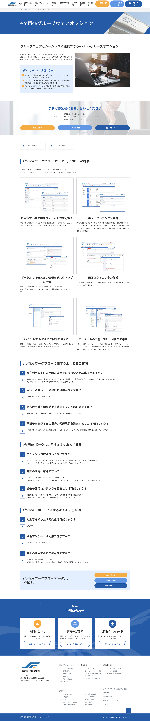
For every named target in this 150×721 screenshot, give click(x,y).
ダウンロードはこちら (112, 644)
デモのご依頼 (118, 4)
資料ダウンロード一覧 (111, 700)
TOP (20, 4)
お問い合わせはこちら (37, 644)
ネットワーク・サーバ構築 (93, 671)
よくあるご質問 (57, 145)
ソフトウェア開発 (90, 668)
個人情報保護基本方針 (69, 705)
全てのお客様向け (67, 668)
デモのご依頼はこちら (74, 644)
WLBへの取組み (90, 699)
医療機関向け (66, 671)
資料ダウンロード (134, 4)
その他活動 (88, 705)
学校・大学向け (67, 679)
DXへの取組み (89, 702)
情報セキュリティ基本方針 (70, 702)
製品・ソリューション (66, 665)
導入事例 (106, 693)
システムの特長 (29, 145)
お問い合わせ (103, 4)
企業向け (65, 682)
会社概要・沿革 (67, 694)
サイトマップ (44, 717)
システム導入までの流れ (114, 668)
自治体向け (65, 676)
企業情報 (62, 691)
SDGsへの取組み (90, 697)
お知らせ (106, 704)
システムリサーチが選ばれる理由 (115, 689)
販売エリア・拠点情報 (114, 674)
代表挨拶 (65, 697)
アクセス (65, 699)
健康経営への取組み (91, 694)
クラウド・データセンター (93, 679)
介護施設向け (66, 674)
